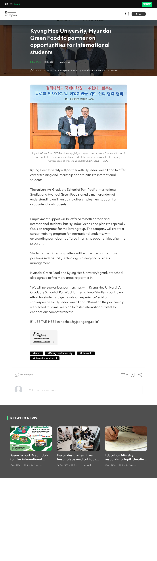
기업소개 (12, 4)
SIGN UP (147, 4)
